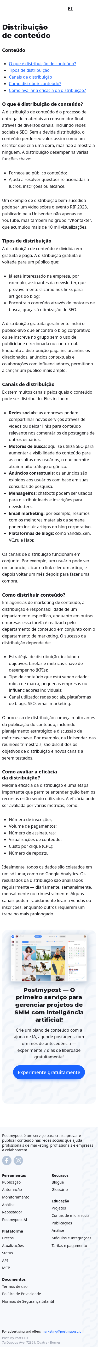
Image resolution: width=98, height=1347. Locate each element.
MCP (6, 1268)
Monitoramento (16, 1197)
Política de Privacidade (21, 1293)
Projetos (59, 1208)
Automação (12, 1189)
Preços (8, 1237)
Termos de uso (14, 1286)
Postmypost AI (14, 1219)
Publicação (11, 1182)
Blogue (58, 1182)
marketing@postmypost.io (61, 1331)
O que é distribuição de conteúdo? (42, 63)
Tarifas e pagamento (69, 1245)
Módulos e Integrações (71, 1237)
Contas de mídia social (71, 1215)
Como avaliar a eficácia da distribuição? (47, 90)
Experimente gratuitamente (49, 1072)
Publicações (62, 1222)
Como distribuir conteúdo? (35, 83)
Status (7, 1253)
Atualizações (13, 1245)
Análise (8, 1204)
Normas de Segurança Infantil (28, 1301)
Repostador (12, 1212)
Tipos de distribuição (29, 70)
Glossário (60, 1189)
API (5, 1260)
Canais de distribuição (30, 77)
